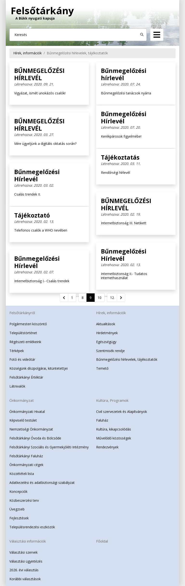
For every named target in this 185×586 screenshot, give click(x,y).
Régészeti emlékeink (25, 341)
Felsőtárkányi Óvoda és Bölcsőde (35, 438)
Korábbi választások (25, 579)
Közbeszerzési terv (24, 500)
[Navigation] (156, 35)
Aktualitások (105, 324)
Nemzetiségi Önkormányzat (31, 429)
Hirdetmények (107, 333)
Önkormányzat (21, 400)
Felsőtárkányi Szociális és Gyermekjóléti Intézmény (49, 447)
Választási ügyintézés (25, 561)
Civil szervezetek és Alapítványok (121, 411)
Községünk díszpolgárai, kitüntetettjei (38, 368)
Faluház (102, 420)
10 (99, 297)
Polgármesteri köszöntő (28, 324)
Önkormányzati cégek (26, 464)
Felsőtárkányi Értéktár (26, 377)
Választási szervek (23, 552)
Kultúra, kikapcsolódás (113, 429)
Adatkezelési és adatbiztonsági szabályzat (42, 482)
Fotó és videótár (22, 359)
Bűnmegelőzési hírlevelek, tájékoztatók (77, 53)
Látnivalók (17, 386)
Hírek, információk (27, 53)
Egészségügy (106, 341)
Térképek (16, 350)
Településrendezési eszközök (32, 527)
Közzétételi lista (21, 473)
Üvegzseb (17, 509)
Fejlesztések (19, 518)
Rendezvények (107, 447)
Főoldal (102, 541)
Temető (102, 368)
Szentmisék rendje (110, 350)
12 (112, 297)
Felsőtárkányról (22, 312)
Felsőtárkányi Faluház (26, 456)
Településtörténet (23, 333)
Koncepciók (18, 491)
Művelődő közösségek (113, 438)
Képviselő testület (23, 420)
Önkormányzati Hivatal (27, 411)
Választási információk (27, 541)
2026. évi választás (24, 570)
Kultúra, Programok (112, 400)
